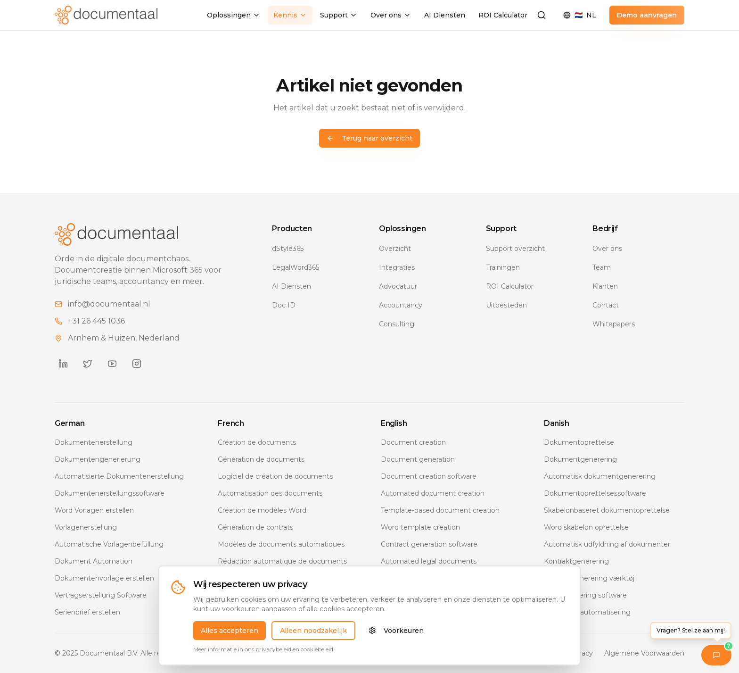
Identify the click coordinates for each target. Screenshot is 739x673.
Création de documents (257, 442)
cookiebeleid (317, 652)
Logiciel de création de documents (275, 476)
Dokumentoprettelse (579, 442)
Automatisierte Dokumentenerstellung (119, 476)
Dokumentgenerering (580, 459)
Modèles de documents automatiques (281, 544)
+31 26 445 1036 (96, 320)
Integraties (397, 267)
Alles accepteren (229, 633)
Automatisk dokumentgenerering (600, 476)
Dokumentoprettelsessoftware (595, 493)
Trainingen (503, 267)
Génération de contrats (255, 527)
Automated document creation (432, 493)
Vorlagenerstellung (86, 527)
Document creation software (428, 476)
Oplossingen (233, 15)
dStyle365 (288, 248)
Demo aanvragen (647, 15)
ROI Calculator (502, 15)
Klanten (605, 286)
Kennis (290, 15)
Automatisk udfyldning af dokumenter (607, 544)
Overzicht (395, 248)
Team (601, 267)
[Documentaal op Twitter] (87, 363)
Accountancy (400, 305)
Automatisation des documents (270, 493)
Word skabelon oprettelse (586, 527)
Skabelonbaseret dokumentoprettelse (607, 510)
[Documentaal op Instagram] (136, 363)
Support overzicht (515, 248)
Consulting (396, 324)
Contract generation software (429, 544)
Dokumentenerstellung (93, 442)
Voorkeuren (396, 633)
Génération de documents (261, 459)
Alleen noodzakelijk (313, 633)
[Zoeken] (541, 15)
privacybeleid (273, 652)
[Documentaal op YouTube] (112, 363)
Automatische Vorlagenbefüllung (109, 544)
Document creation (413, 442)
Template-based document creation (440, 510)
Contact (605, 305)
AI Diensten (444, 15)
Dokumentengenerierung (97, 459)
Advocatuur (398, 286)
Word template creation (420, 527)
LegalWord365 (295, 267)
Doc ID (284, 305)
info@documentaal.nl (109, 303)
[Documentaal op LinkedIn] (63, 363)
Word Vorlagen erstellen (94, 510)
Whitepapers (613, 324)
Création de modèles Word (262, 510)
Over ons (390, 15)
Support (338, 15)
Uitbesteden (506, 305)
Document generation (418, 459)
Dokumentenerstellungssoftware (109, 493)
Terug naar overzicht (369, 138)
